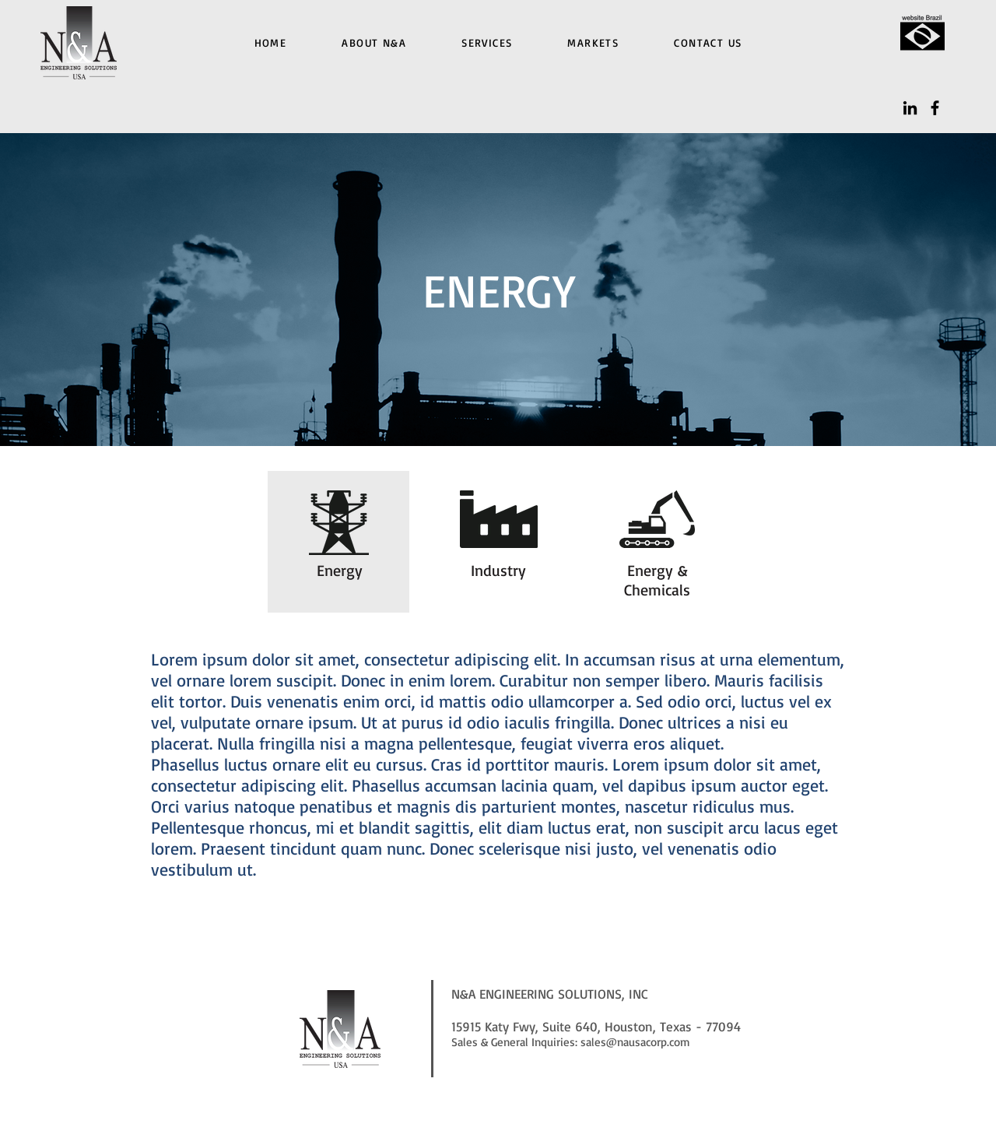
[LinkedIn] (910, 108)
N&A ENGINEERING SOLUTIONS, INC (549, 993)
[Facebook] (935, 108)
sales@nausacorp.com (635, 1041)
